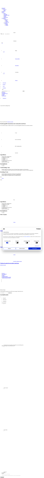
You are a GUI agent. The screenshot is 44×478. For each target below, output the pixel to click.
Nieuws (5, 13)
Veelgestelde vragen (5, 276)
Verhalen (7, 21)
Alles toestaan (34, 248)
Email (3, 473)
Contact (5, 16)
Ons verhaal (5, 14)
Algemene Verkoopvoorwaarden (6, 277)
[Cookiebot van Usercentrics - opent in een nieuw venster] (37, 229)
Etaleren (7, 24)
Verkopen (7, 25)
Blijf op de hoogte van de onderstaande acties (8, 345)
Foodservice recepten (10, 121)
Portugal (16, 80)
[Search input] (24, 34)
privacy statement (27, 236)
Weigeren (9, 248)
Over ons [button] (3, 12)
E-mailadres (4, 301)
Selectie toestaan (22, 248)
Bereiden (7, 23)
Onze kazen (3, 274)
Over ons (3, 273)
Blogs (4, 10)
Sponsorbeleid (6, 17)
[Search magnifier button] (3, 34)
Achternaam (4, 299)
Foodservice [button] (3, 18)
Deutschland (17, 65)
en (2, 43)
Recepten (5, 9)
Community (3, 11)
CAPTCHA (3, 472)
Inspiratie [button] (3, 8)
